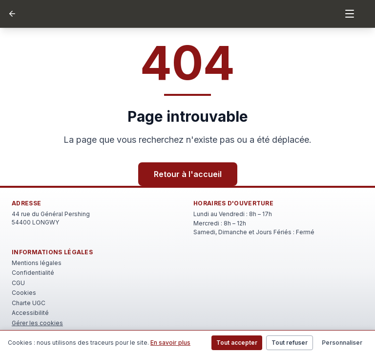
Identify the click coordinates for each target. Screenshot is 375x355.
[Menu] (349, 13)
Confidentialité (33, 272)
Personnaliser (342, 342)
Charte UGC (28, 303)
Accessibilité (30, 312)
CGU (18, 283)
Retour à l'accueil (188, 174)
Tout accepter (236, 342)
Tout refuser (289, 342)
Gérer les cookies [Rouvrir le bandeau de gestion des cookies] (37, 323)
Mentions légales (37, 262)
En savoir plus (170, 342)
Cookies (24, 292)
